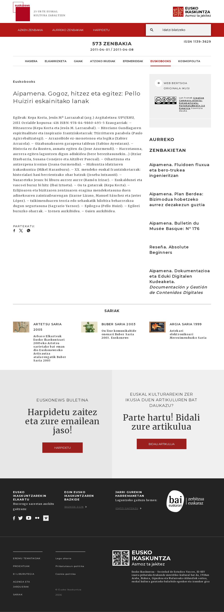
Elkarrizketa (55, 61)
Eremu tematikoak (26, 558)
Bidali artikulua (162, 444)
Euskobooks (160, 61)
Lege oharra (63, 558)
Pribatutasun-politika (70, 566)
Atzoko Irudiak (102, 61)
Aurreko (68, 30)
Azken (30, 30)
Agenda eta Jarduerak (21, 584)
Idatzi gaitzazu (128, 508)
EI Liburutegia (23, 574)
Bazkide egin (75, 506)
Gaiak (78, 61)
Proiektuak (21, 566)
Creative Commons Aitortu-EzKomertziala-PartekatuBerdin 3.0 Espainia (192, 103)
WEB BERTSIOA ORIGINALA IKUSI (172, 84)
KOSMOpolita (189, 61)
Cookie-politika (66, 574)
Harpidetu (101, 30)
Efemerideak (133, 61)
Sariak (18, 594)
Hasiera (31, 61)
